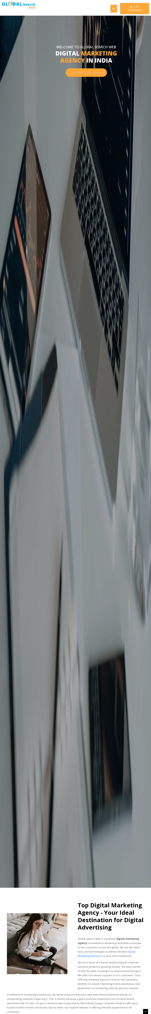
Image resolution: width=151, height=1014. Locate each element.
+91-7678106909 (134, 8)
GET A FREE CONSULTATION (86, 72)
